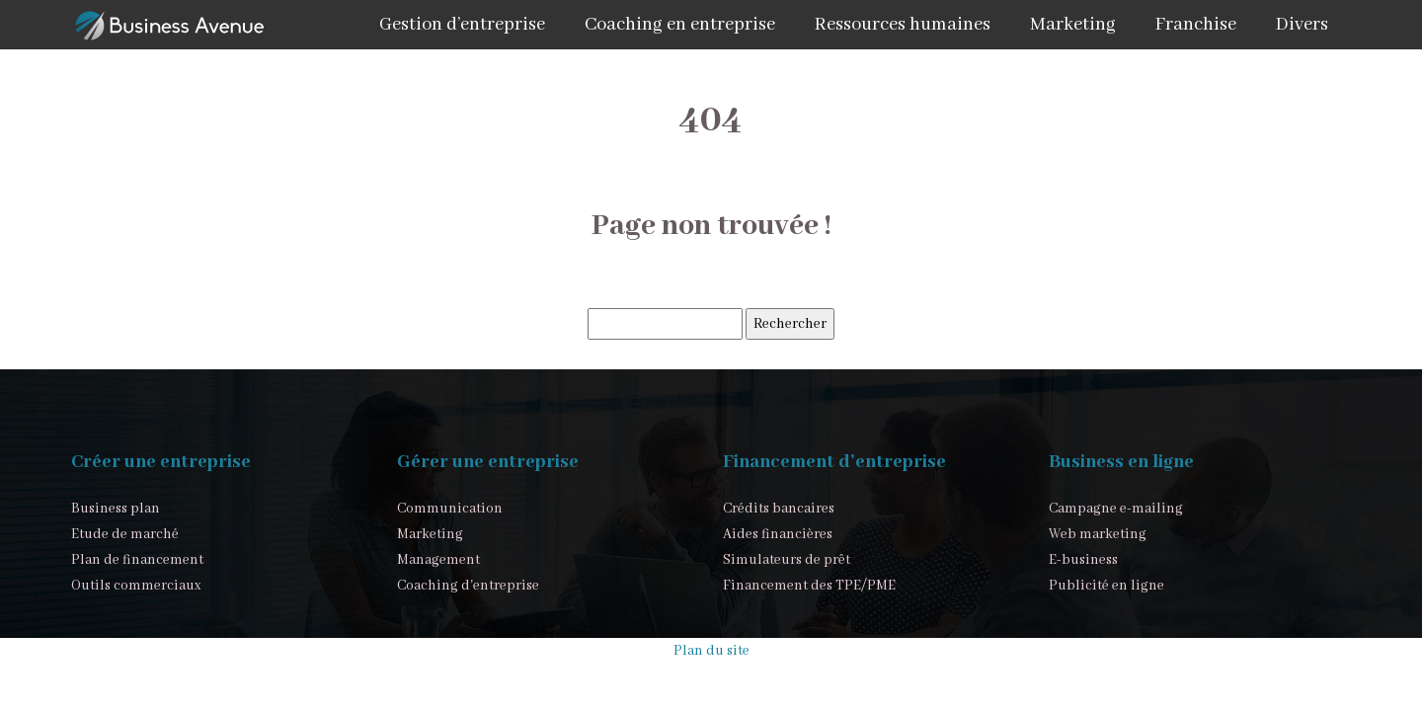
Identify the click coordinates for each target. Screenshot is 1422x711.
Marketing (1073, 25)
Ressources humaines (902, 25)
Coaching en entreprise (680, 25)
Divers (1302, 25)
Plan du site (711, 651)
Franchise (1195, 25)
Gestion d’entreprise (462, 25)
